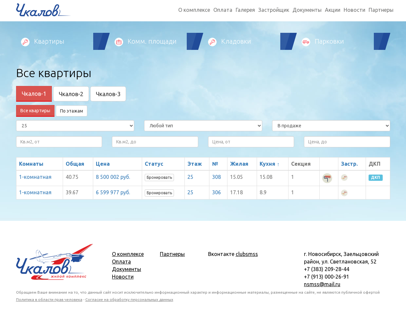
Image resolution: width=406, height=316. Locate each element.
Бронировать (159, 177)
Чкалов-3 (108, 94)
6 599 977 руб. (113, 192)
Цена (103, 164)
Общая (75, 164)
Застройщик (273, 10)
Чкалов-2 (71, 94)
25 (190, 177)
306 (216, 192)
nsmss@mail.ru (322, 284)
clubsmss (247, 254)
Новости (354, 10)
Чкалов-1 (34, 93)
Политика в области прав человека (49, 299)
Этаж (194, 164)
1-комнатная (35, 177)
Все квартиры (35, 110)
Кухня (267, 164)
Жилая (239, 164)
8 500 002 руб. (113, 177)
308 (216, 177)
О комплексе (194, 10)
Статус (154, 164)
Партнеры (381, 10)
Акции (332, 10)
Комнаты (31, 164)
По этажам (71, 111)
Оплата (222, 10)
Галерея (245, 10)
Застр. (349, 164)
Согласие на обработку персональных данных (129, 299)
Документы (307, 10)
